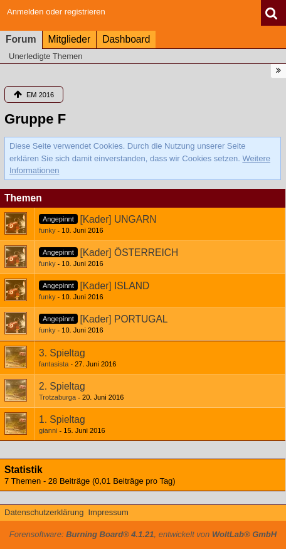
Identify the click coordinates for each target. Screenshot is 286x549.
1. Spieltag (62, 419)
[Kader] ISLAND (114, 285)
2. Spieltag (62, 386)
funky (47, 230)
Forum (21, 39)
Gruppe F (35, 119)
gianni (48, 430)
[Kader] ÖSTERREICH (129, 252)
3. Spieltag (62, 353)
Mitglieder (69, 39)
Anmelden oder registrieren (56, 11)
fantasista (53, 364)
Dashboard (126, 39)
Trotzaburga (57, 397)
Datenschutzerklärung (43, 512)
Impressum (108, 512)
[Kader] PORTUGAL (123, 319)
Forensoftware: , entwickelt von (143, 534)
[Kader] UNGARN (118, 219)
